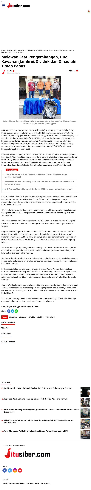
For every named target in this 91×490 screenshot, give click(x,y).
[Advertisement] (45, 32)
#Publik (40, 317)
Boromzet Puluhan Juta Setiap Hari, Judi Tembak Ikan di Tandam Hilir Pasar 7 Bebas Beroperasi (41, 410)
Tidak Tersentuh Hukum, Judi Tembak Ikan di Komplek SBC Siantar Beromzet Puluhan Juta (38, 421)
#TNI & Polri (50, 317)
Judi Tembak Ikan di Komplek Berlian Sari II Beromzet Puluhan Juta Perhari (38, 189)
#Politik (32, 317)
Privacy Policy (45, 483)
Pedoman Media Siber (17, 483)
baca (72, 71)
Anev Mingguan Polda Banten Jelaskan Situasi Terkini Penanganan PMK (36, 431)
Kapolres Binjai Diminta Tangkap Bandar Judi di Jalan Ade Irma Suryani (35, 399)
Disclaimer (30, 483)
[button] (89, 10)
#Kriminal (22, 317)
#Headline (13, 317)
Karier (37, 483)
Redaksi (5, 483)
